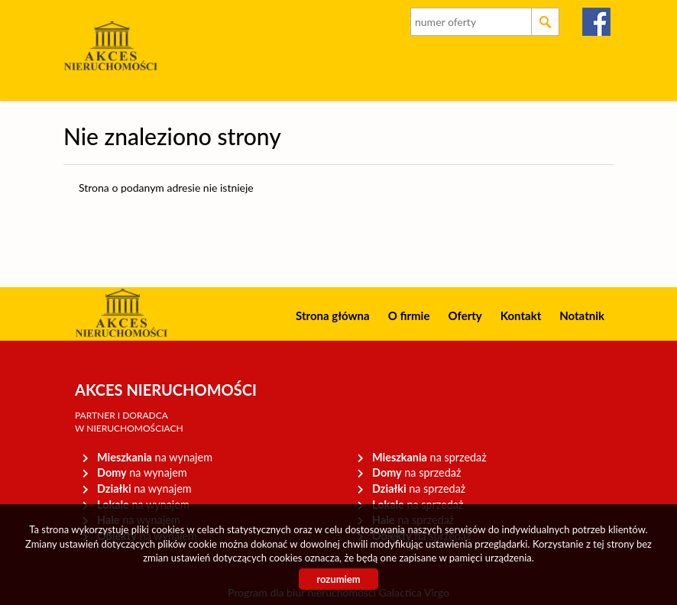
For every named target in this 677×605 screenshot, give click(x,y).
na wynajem (154, 457)
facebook (597, 22)
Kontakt (521, 315)
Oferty (464, 315)
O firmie (409, 315)
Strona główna (333, 315)
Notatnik (581, 315)
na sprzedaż (429, 457)
